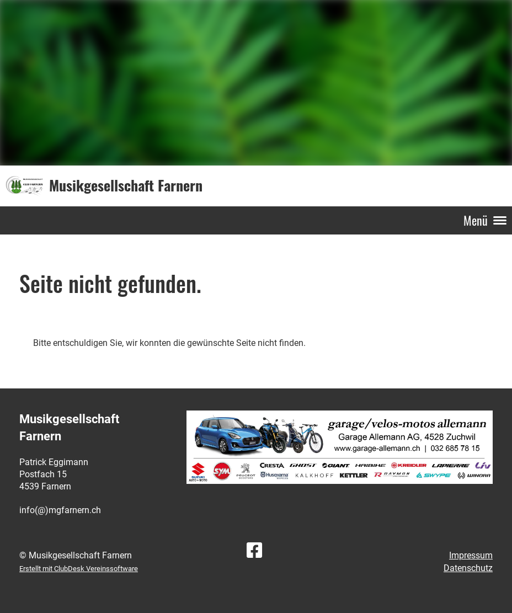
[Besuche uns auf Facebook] (254, 550)
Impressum (471, 555)
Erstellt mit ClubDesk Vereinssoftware (78, 568)
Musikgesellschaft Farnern (125, 185)
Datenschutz (468, 568)
